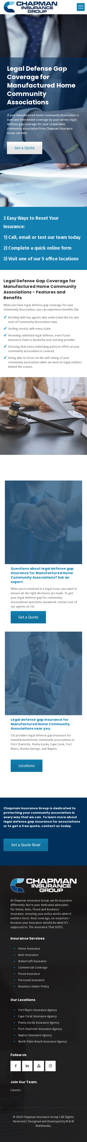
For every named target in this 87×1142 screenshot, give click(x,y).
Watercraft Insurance (32, 961)
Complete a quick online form (39, 248)
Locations (26, 766)
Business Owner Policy (33, 986)
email (25, 237)
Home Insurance (29, 948)
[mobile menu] (81, 7)
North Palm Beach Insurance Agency (42, 1041)
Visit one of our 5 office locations (43, 259)
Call (12, 237)
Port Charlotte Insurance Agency (40, 1029)
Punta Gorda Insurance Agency (38, 1022)
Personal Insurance (31, 980)
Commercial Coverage (33, 967)
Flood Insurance (29, 974)
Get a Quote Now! (25, 845)
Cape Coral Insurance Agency (37, 1016)
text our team (52, 237)
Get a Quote (25, 148)
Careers (15, 1090)
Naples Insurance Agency (35, 1035)
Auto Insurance (28, 955)
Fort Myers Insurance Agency (37, 1010)
